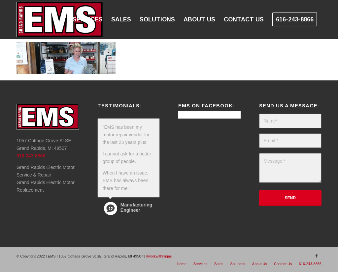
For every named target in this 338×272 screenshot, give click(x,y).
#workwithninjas (159, 256)
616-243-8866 (31, 155)
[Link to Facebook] (316, 256)
